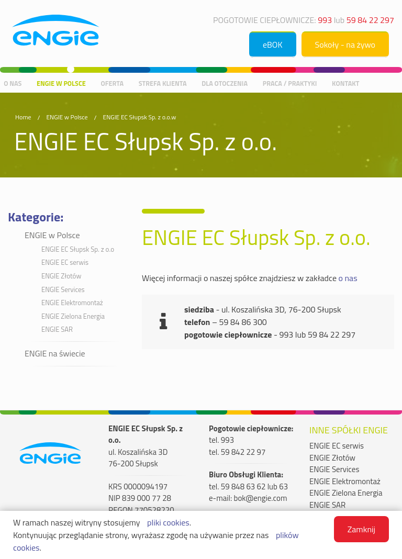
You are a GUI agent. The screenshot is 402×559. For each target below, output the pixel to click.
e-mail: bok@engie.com (248, 498)
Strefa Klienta (163, 83)
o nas (348, 278)
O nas (12, 83)
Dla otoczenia (225, 83)
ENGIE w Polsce (61, 83)
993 (325, 20)
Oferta (112, 83)
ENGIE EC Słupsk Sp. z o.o (77, 249)
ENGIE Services (63, 289)
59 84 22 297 (370, 20)
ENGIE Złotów (61, 276)
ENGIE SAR (57, 329)
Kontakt (345, 83)
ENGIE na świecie (55, 353)
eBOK (273, 44)
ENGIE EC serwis (64, 262)
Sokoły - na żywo (345, 44)
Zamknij (361, 529)
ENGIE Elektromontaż (72, 302)
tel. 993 (221, 440)
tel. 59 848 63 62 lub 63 (248, 487)
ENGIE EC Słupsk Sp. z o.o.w (139, 117)
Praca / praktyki (290, 83)
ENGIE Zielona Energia (73, 316)
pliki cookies (168, 522)
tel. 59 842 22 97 (237, 452)
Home (23, 117)
